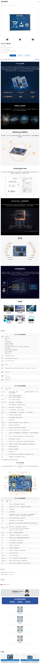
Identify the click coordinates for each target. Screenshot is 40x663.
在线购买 (12, 55)
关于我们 (4, 648)
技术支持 (7, 644)
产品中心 (8, 5)
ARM (12, 201)
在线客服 (12, 601)
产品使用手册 (27, 55)
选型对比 (37, 59)
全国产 (13, 132)
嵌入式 (25, 135)
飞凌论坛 (18, 656)
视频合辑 (11, 646)
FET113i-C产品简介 (9, 574)
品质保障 (7, 648)
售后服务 (11, 644)
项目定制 (4, 644)
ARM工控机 (10, 643)
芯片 (15, 135)
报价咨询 (20, 601)
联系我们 (14, 648)
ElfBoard (22, 656)
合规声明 (25, 656)
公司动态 (4, 646)
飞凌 (23, 135)
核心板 (22, 63)
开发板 (6, 643)
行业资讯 (7, 646)
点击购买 (7, 584)
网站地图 (28, 658)
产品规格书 (20, 55)
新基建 (34, 135)
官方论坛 (14, 644)
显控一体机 (14, 643)
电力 (18, 70)
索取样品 (27, 601)
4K (7, 272)
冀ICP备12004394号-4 (22, 658)
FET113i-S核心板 (13, 5)
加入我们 (11, 648)
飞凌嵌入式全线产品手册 (10, 572)
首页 (5, 5)
